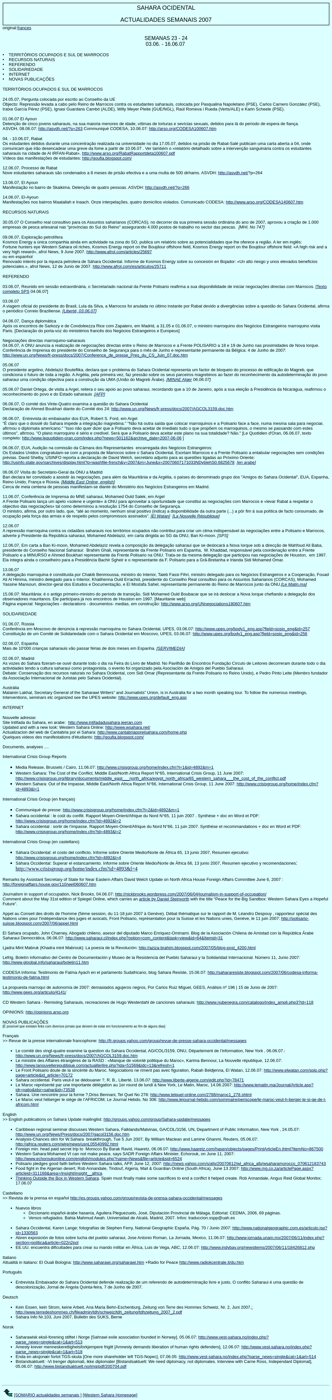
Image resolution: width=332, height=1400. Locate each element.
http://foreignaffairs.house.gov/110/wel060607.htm (49, 884)
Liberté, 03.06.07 (80, 310)
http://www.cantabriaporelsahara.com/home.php (142, 732)
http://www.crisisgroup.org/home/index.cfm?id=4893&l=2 (68, 831)
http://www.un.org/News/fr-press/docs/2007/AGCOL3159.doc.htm (172, 408)
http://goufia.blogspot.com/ (107, 158)
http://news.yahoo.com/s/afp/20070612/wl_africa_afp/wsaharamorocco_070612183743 (244, 1163)
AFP (100, 394)
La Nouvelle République (196, 516)
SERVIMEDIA (171, 648)
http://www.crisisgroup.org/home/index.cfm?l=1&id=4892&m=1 (155, 767)
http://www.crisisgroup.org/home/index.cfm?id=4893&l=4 (76, 868)
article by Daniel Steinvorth (164, 898)
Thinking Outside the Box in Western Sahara (57, 1178)
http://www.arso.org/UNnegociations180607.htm (205, 603)
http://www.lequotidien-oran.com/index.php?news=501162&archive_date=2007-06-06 (102, 438)
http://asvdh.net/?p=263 (60, 128)
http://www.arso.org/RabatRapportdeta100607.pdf (128, 153)
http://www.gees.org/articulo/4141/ (34, 992)
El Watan (160, 516)
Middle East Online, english (88, 481)
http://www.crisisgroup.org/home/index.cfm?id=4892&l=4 (68, 857)
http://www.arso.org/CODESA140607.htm (264, 202)
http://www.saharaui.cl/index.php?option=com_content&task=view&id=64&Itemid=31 (144, 938)
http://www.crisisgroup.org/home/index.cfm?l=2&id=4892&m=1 (121, 809)
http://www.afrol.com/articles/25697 (119, 251)
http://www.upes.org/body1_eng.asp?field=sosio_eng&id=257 (252, 628)
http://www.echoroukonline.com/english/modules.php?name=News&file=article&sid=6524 (99, 1158)
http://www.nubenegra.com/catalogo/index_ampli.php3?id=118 (255, 1002)
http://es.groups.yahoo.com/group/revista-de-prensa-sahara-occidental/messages (146, 1198)
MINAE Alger (180, 379)
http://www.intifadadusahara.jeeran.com (105, 722)
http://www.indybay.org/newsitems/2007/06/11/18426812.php (258, 1247)
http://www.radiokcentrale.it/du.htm (211, 1262)
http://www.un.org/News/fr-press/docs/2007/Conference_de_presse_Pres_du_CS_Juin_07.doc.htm (95, 355)
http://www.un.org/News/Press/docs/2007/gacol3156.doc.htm (72, 1134)
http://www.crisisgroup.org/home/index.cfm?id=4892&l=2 (68, 820)
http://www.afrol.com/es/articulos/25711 (129, 266)
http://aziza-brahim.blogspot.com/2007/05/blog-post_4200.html (197, 947)
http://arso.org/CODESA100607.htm (182, 128)
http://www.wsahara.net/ (127, 727)
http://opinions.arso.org (47, 1012)
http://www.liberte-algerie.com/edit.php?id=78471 (198, 1080)
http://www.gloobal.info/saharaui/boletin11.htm (46, 962)
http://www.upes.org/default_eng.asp (152, 697)
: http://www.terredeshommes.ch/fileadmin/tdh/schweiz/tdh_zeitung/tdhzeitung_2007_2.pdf (134, 1310)
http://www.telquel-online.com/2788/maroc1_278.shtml (201, 1094)
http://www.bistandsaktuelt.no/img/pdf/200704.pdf (80, 1366)
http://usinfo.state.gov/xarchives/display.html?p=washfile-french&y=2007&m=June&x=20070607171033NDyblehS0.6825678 (119, 462)
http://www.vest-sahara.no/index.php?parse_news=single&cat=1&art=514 (247, 1356)
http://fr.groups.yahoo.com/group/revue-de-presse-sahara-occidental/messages (173, 1040)
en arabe (246, 462)
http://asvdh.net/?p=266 (167, 187)
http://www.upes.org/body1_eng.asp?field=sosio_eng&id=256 (250, 633)
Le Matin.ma (294, 584)
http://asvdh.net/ (233, 172)
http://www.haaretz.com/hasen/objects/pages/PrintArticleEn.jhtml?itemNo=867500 (246, 1148)
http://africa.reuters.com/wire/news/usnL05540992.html (67, 1144)
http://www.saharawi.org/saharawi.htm (108, 1262)
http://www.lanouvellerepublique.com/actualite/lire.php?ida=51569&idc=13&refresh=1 (95, 1065)
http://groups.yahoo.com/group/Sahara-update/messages (157, 1119)
